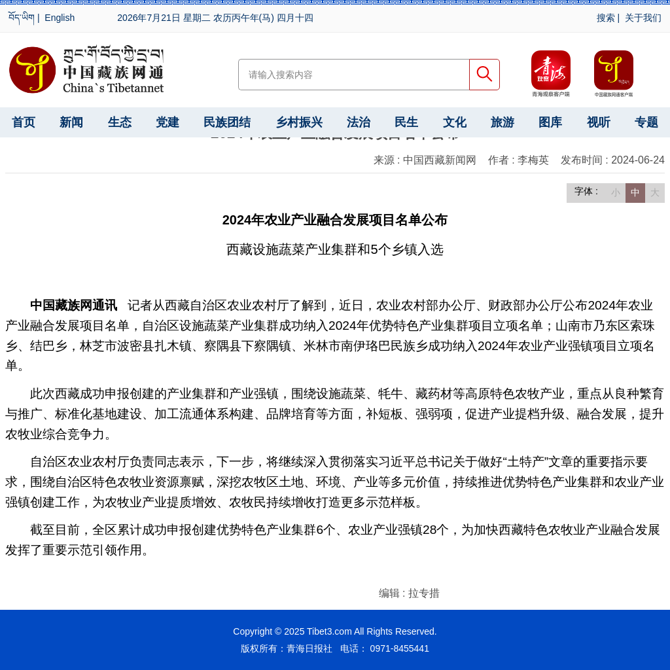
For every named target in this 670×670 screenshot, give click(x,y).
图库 (550, 122)
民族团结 (227, 122)
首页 (23, 122)
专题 (646, 122)
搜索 (606, 17)
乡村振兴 (299, 122)
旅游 (502, 122)
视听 (598, 122)
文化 (455, 122)
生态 (120, 122)
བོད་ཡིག (22, 17)
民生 (406, 122)
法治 (358, 122)
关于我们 (643, 17)
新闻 (71, 122)
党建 (167, 122)
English (59, 17)
